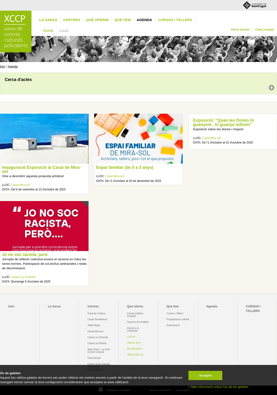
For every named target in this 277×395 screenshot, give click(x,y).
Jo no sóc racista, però (25, 254)
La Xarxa (48, 20)
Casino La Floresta (23, 277)
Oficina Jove (134, 342)
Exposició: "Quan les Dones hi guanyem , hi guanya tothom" (223, 122)
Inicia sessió (240, 29)
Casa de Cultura (96, 313)
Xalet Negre (93, 325)
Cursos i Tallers (175, 313)
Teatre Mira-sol (135, 354)
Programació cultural (178, 319)
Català (64, 30)
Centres (71, 20)
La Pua (131, 336)
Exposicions (173, 325)
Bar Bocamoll (134, 348)
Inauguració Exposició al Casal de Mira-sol (41, 169)
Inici (2, 66)
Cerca (48, 30)
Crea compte (264, 29)
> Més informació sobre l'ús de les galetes (218, 387)
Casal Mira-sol (20, 185)
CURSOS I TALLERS (175, 20)
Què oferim (97, 20)
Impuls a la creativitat (133, 329)
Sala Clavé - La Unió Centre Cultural (98, 350)
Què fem (123, 20)
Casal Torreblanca (97, 319)
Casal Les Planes (96, 343)
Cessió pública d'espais (135, 314)
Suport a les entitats (138, 322)
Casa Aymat (94, 358)
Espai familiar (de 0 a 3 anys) (124, 167)
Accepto (205, 375)
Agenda (144, 20)
